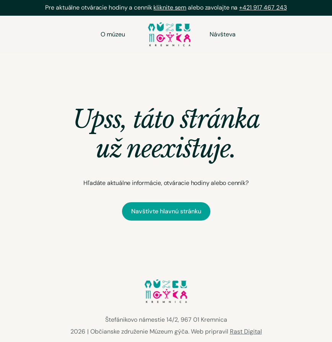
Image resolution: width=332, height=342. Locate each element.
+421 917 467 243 (262, 7)
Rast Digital (246, 331)
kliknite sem (169, 7)
